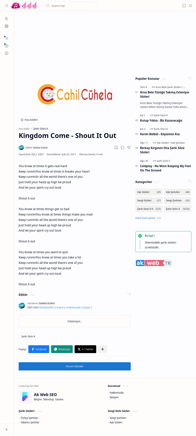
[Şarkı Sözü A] (177, 208)
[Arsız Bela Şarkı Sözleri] (169, 87)
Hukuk (59, 307)
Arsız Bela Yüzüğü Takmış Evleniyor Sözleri (164, 94)
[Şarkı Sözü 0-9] (149, 208)
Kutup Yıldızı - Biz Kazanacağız (161, 120)
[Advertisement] (105, 43)
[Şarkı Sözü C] (163, 160)
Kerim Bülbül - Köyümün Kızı (160, 134)
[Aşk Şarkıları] (178, 142)
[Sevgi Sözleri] (149, 200)
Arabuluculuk (73, 307)
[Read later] (116, 147)
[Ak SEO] (6, 26)
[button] (6, 5)
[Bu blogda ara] (70, 5)
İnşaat (86, 307)
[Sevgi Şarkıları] (177, 200)
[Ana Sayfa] (6, 18)
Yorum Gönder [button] (75, 366)
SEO (41, 307)
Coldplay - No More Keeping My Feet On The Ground (165, 168)
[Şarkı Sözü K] (28, 336)
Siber (46, 307)
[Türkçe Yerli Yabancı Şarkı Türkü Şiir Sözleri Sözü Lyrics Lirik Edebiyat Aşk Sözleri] (24, 5)
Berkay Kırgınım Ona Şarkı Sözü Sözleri (162, 150)
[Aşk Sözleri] (163, 142)
